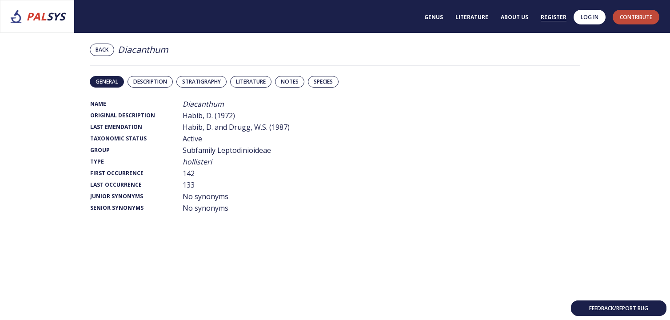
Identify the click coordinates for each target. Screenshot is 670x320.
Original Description (122, 115)
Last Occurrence (116, 184)
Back (102, 49)
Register (553, 17)
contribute (636, 17)
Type (97, 161)
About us (514, 17)
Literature (471, 17)
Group (100, 150)
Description (150, 81)
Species (323, 81)
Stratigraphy (201, 81)
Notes (290, 81)
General (107, 81)
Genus (433, 17)
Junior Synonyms (116, 196)
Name (98, 104)
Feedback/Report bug (618, 308)
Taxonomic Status (118, 138)
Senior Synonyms (117, 208)
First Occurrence (117, 173)
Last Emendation (116, 127)
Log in (589, 17)
